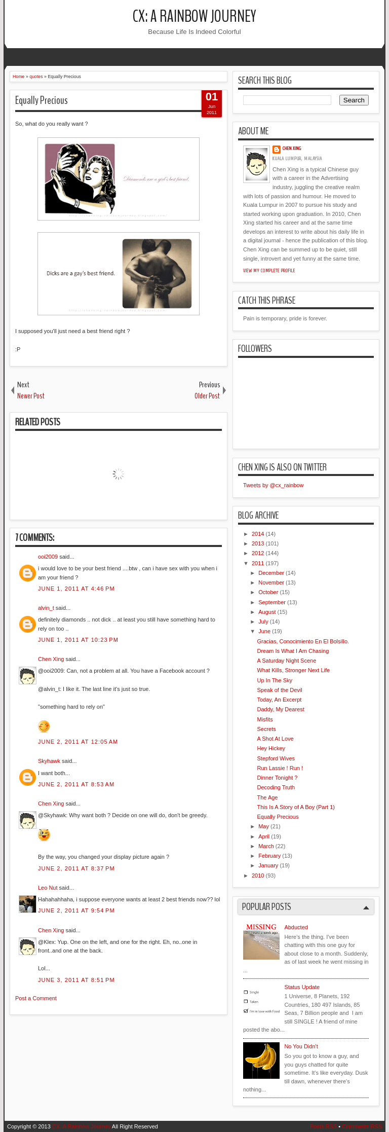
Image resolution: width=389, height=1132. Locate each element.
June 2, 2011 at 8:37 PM (76, 868)
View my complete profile (269, 270)
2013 (258, 543)
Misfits (265, 719)
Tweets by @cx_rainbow (273, 485)
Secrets (266, 729)
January (268, 865)
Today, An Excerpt (279, 700)
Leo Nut (48, 888)
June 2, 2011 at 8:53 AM (76, 784)
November (271, 582)
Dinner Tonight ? (277, 778)
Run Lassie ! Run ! (280, 768)
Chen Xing (51, 659)
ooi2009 (48, 557)
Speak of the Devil (279, 690)
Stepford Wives (276, 758)
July (263, 621)
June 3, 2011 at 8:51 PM (76, 980)
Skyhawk (49, 761)
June (264, 631)
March (266, 846)
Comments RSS (362, 1126)
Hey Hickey (271, 748)
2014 (258, 534)
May (263, 826)
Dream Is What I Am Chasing (293, 651)
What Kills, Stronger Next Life (293, 670)
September (272, 602)
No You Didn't (301, 1046)
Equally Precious (41, 100)
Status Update (302, 987)
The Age (267, 797)
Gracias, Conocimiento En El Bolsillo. (303, 641)
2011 (258, 563)
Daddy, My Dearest (280, 709)
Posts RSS (323, 1126)
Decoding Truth (276, 787)
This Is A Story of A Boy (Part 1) (295, 807)
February (269, 856)
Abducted (295, 927)
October (268, 592)
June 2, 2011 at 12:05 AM (78, 742)
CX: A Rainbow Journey (194, 16)
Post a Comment (36, 998)
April (263, 836)
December (271, 573)
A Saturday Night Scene (286, 661)
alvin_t (46, 608)
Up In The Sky (274, 680)
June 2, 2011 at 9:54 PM (76, 910)
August (267, 612)
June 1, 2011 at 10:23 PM (78, 640)
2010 (258, 875)
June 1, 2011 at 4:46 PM (76, 589)
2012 (258, 553)
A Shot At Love (275, 739)
